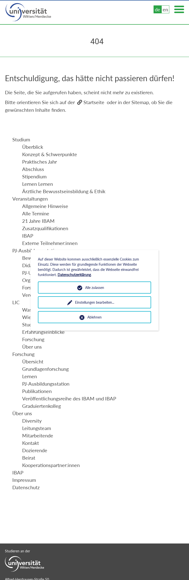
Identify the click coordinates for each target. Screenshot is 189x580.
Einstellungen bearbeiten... (94, 302)
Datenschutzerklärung (74, 275)
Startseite (93, 102)
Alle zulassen (94, 287)
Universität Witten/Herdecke (28, 12)
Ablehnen (94, 317)
